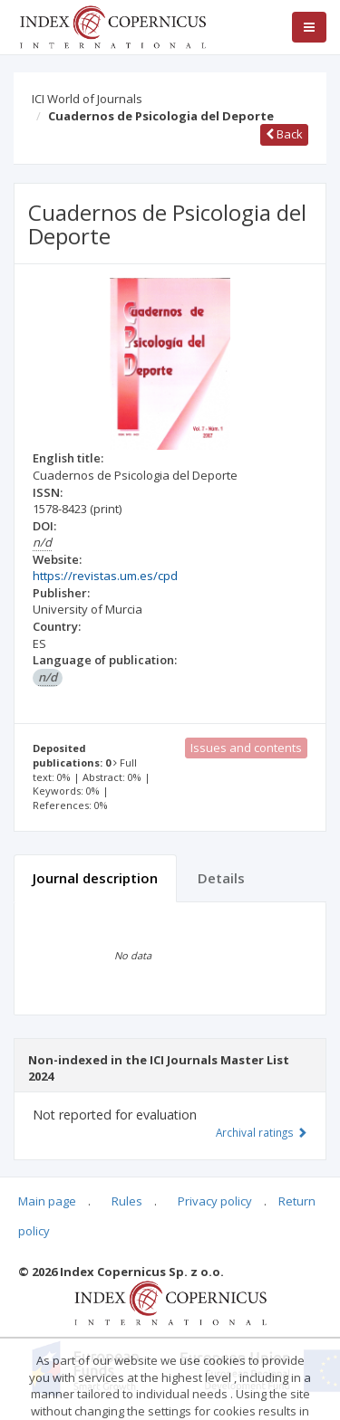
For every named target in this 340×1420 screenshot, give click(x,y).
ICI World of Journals (87, 99)
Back (284, 134)
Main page (47, 1201)
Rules (127, 1201)
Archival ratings (261, 1132)
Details (221, 878)
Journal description (95, 878)
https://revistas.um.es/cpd (105, 575)
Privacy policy (215, 1201)
